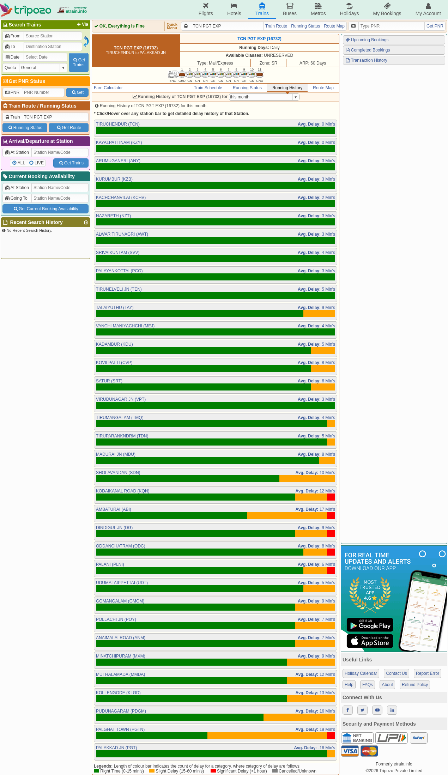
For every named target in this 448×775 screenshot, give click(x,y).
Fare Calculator (108, 87)
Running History (287, 87)
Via (82, 24)
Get (77, 92)
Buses (290, 9)
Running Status (58, 106)
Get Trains (71, 163)
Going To (16, 198)
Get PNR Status (23, 81)
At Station (17, 152)
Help (349, 684)
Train (12, 117)
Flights (206, 9)
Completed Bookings (367, 50)
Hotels (234, 9)
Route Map (334, 26)
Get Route (68, 127)
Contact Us (396, 673)
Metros (318, 9)
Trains (262, 9)
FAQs (367, 684)
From (12, 36)
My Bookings (387, 9)
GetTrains (78, 62)
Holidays (349, 9)
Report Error (427, 673)
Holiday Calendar (361, 673)
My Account (428, 9)
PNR (12, 92)
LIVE (39, 163)
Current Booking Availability (38, 176)
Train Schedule (208, 87)
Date (12, 57)
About (387, 684)
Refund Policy (415, 684)
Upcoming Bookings (367, 39)
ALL (21, 163)
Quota (10, 67)
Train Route (22, 106)
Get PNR (434, 26)
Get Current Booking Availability (45, 208)
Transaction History (366, 60)
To (10, 46)
